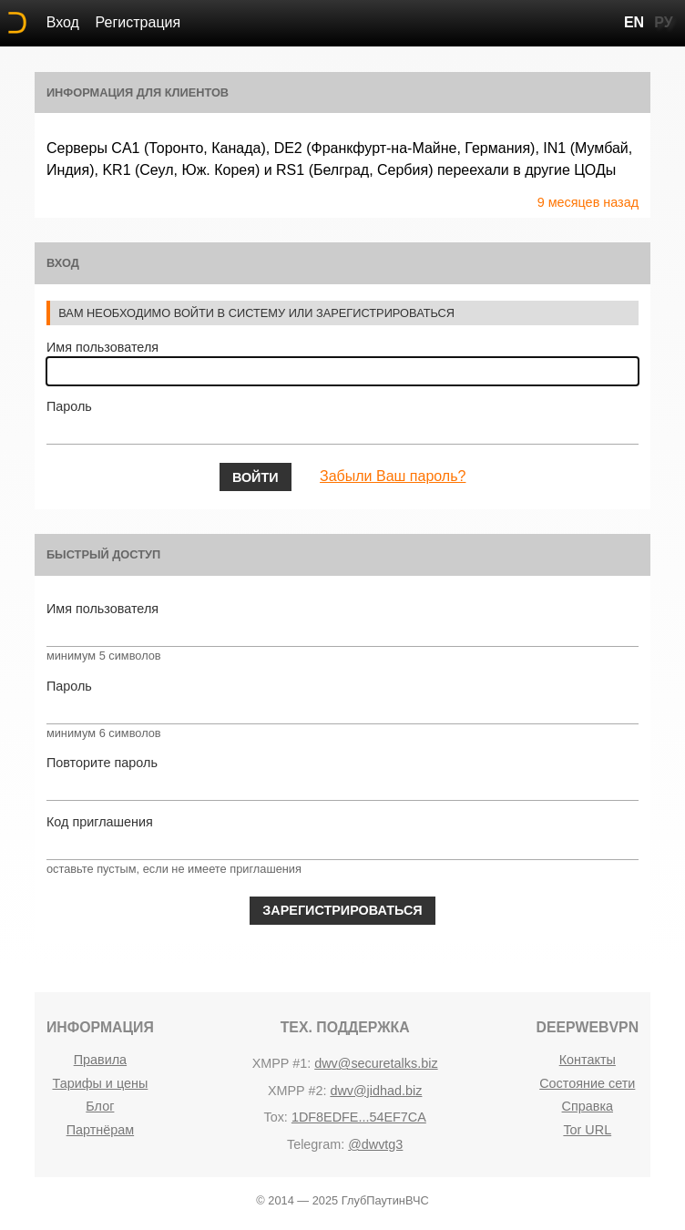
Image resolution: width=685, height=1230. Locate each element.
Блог (100, 1106)
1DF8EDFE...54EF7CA (358, 1117)
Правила (100, 1059)
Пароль (69, 406)
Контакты (587, 1059)
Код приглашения (99, 822)
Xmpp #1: (282, 1063)
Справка (587, 1106)
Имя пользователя (102, 347)
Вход (62, 22)
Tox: (275, 1117)
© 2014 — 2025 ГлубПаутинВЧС (342, 1200)
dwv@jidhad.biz (376, 1090)
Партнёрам (100, 1129)
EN (634, 22)
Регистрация (138, 22)
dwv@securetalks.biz (375, 1063)
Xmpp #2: (297, 1090)
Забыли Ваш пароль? (392, 476)
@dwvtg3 (375, 1144)
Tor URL (587, 1129)
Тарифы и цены (100, 1083)
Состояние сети (587, 1083)
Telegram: (315, 1144)
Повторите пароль (102, 762)
